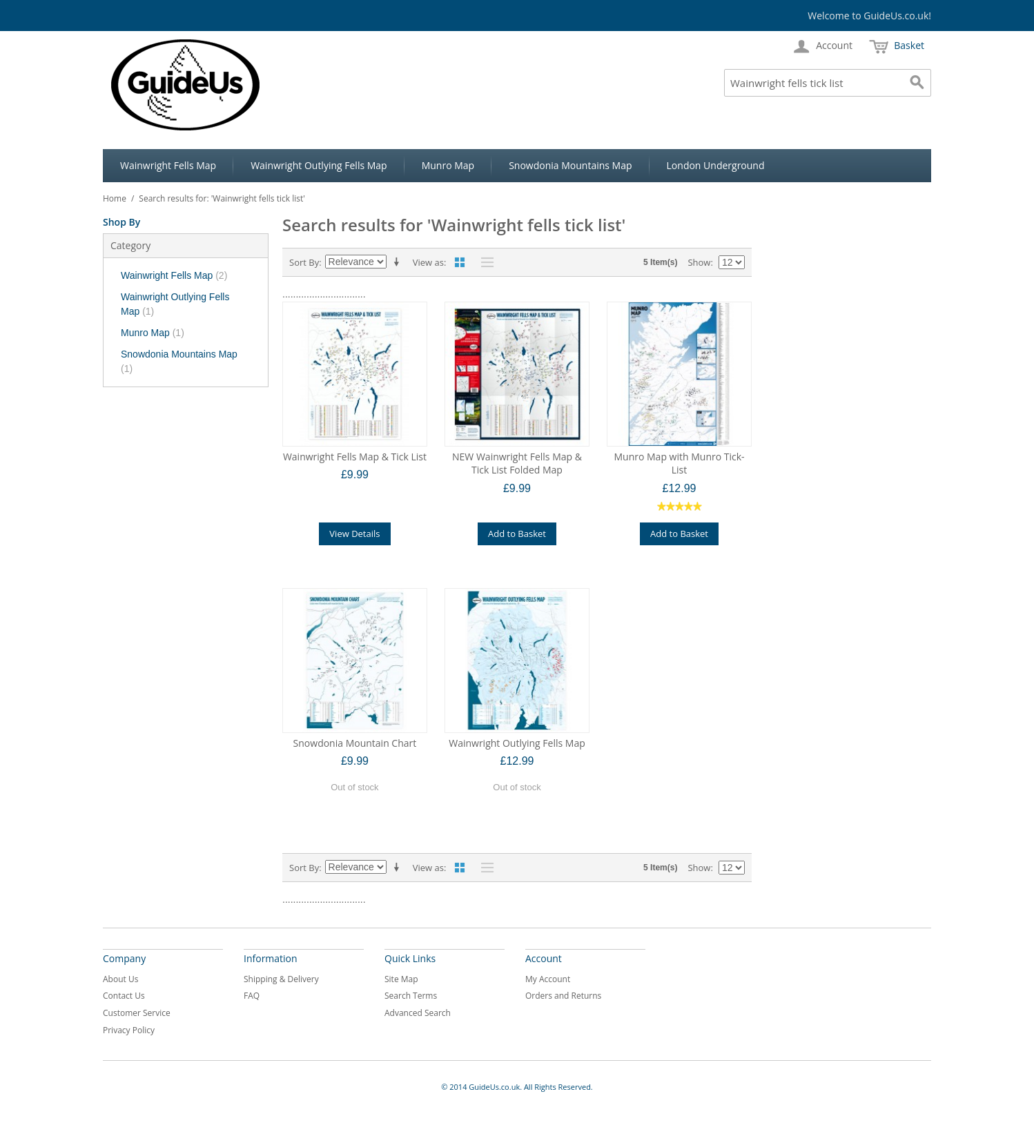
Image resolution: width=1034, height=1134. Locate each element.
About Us (120, 979)
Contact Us (124, 995)
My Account (547, 979)
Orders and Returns (563, 995)
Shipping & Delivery (281, 979)
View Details (354, 533)
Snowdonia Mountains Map (570, 165)
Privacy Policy (129, 1030)
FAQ (252, 995)
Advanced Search (417, 1013)
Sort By (304, 262)
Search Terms (410, 995)
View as (428, 262)
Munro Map (448, 165)
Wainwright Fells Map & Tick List (355, 456)
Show (698, 262)
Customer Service (136, 1013)
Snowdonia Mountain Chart (355, 743)
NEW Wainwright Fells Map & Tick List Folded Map (517, 463)
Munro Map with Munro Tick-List (679, 463)
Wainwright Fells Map (168, 165)
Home (114, 198)
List (484, 262)
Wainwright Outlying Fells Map (319, 165)
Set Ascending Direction (399, 262)
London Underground (716, 165)
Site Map (401, 979)
